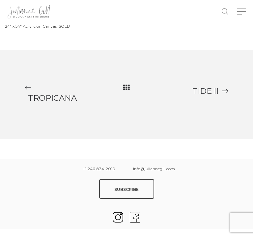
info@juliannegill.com (154, 168)
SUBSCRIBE (126, 189)
